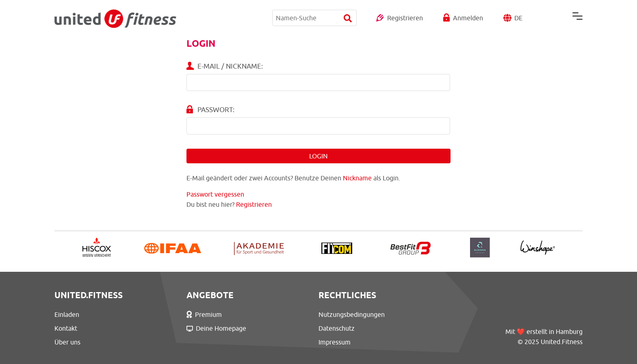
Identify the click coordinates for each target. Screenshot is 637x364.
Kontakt (65, 328)
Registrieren (405, 18)
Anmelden (468, 18)
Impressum (334, 342)
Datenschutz (336, 328)
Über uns (67, 342)
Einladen (66, 314)
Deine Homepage (216, 328)
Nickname (357, 178)
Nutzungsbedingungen (351, 314)
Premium (204, 314)
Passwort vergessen (215, 194)
